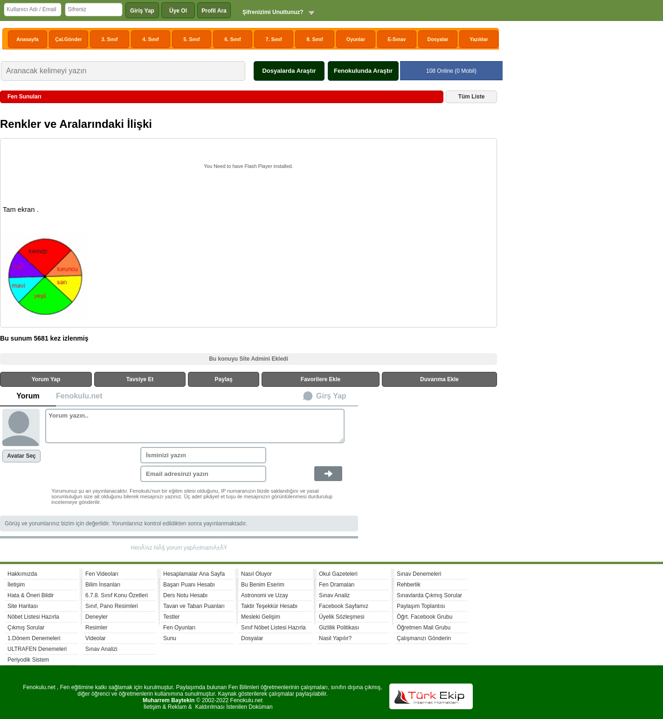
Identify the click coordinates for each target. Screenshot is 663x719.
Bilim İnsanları (102, 584)
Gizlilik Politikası (339, 627)
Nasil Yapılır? (335, 638)
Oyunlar (355, 39)
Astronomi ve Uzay (264, 595)
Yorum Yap (46, 379)
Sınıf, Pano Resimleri (111, 606)
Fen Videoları (101, 574)
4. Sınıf (151, 39)
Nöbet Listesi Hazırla (33, 617)
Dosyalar (437, 39)
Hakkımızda (22, 574)
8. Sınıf (315, 39)
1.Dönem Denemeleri (33, 638)
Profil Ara (214, 10)
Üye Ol (178, 10)
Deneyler (96, 617)
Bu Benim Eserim (262, 584)
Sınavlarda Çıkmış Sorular (429, 595)
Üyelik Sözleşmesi (341, 617)
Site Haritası (22, 606)
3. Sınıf (110, 39)
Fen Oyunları (179, 627)
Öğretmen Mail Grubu (423, 627)
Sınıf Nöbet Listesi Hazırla (273, 627)
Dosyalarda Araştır (289, 70)
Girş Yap (331, 396)
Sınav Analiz (334, 595)
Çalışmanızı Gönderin (424, 638)
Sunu (169, 638)
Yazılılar (479, 39)
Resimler (96, 627)
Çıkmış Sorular (25, 627)
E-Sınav (396, 39)
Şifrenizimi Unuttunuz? (273, 12)
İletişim (16, 584)
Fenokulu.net (79, 396)
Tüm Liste (471, 96)
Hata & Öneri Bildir (30, 595)
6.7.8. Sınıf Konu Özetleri (116, 595)
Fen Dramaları (337, 584)
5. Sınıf (192, 39)
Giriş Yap (142, 10)
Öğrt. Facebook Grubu (424, 617)
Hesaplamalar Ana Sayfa (194, 574)
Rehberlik (409, 584)
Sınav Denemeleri (419, 574)
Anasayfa (27, 39)
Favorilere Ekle (320, 379)
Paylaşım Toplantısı (421, 606)
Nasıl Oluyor (256, 574)
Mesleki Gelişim (260, 617)
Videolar (95, 638)
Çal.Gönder (68, 39)
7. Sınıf (274, 39)
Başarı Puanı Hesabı (189, 584)
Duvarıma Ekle (439, 379)
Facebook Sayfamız (343, 606)
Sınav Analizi (101, 649)
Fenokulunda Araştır (363, 70)
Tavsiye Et (139, 379)
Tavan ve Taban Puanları (194, 606)
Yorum (27, 396)
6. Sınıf (233, 39)
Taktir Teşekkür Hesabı (269, 606)
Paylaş (224, 379)
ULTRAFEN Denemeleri (37, 649)
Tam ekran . (21, 209)
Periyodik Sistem (28, 659)
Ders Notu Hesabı (185, 595)
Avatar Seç (21, 456)
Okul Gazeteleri (338, 574)
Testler (171, 617)
